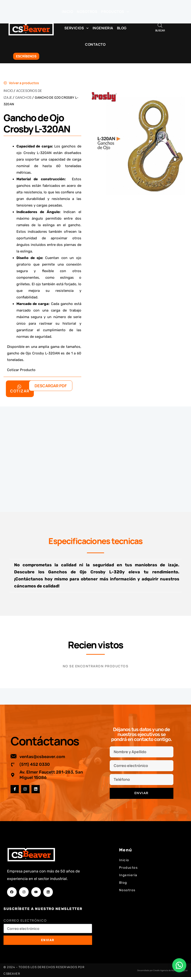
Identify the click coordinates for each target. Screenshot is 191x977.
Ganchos (23, 97)
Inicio (67, 11)
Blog (122, 28)
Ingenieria (103, 28)
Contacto (95, 44)
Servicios (76, 28)
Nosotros (87, 11)
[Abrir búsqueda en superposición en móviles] (160, 25)
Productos (115, 11)
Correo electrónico (25, 920)
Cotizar (20, 389)
